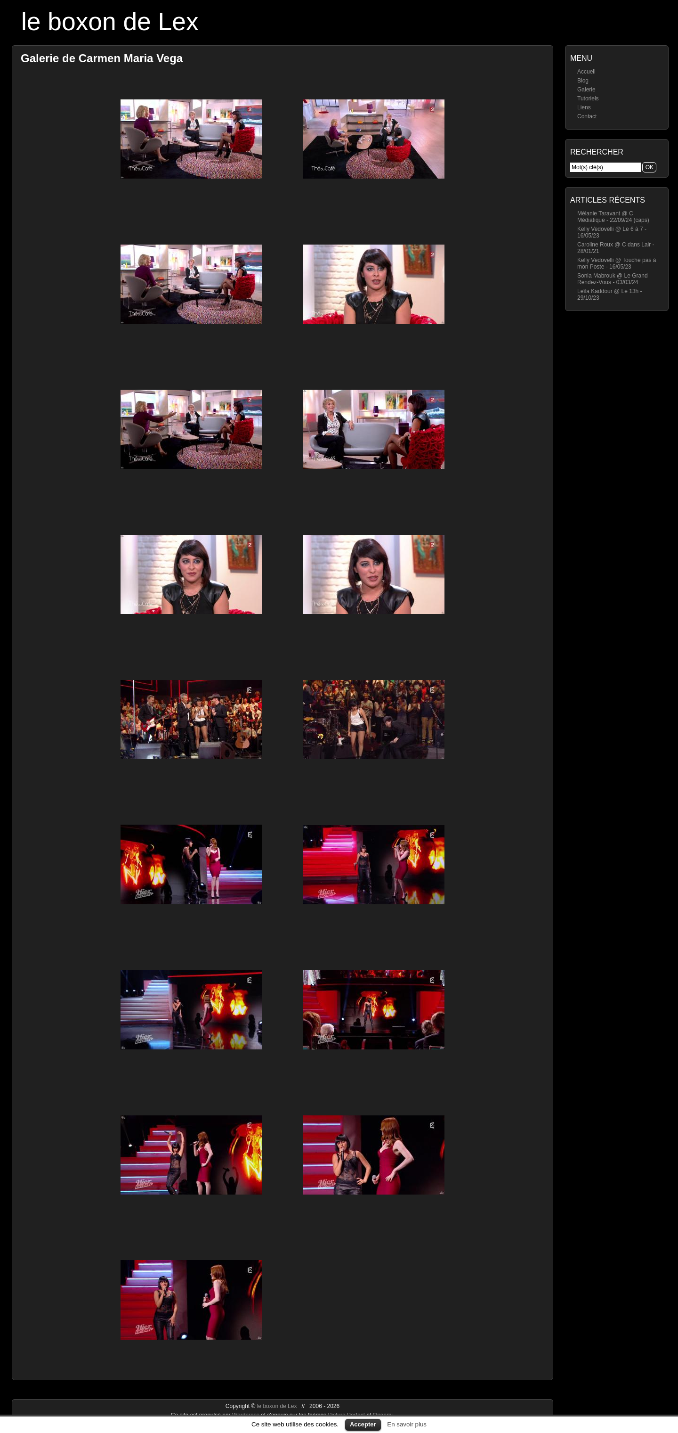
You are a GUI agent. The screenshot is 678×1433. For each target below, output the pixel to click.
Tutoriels (588, 98)
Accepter (363, 1424)
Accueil (586, 71)
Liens (584, 107)
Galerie (586, 89)
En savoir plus (407, 1424)
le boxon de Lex (110, 21)
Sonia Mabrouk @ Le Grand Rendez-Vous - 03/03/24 (612, 279)
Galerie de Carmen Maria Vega (102, 58)
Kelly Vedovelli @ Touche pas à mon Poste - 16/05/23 (616, 263)
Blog (583, 80)
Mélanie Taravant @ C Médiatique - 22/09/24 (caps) (613, 216)
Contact (587, 116)
